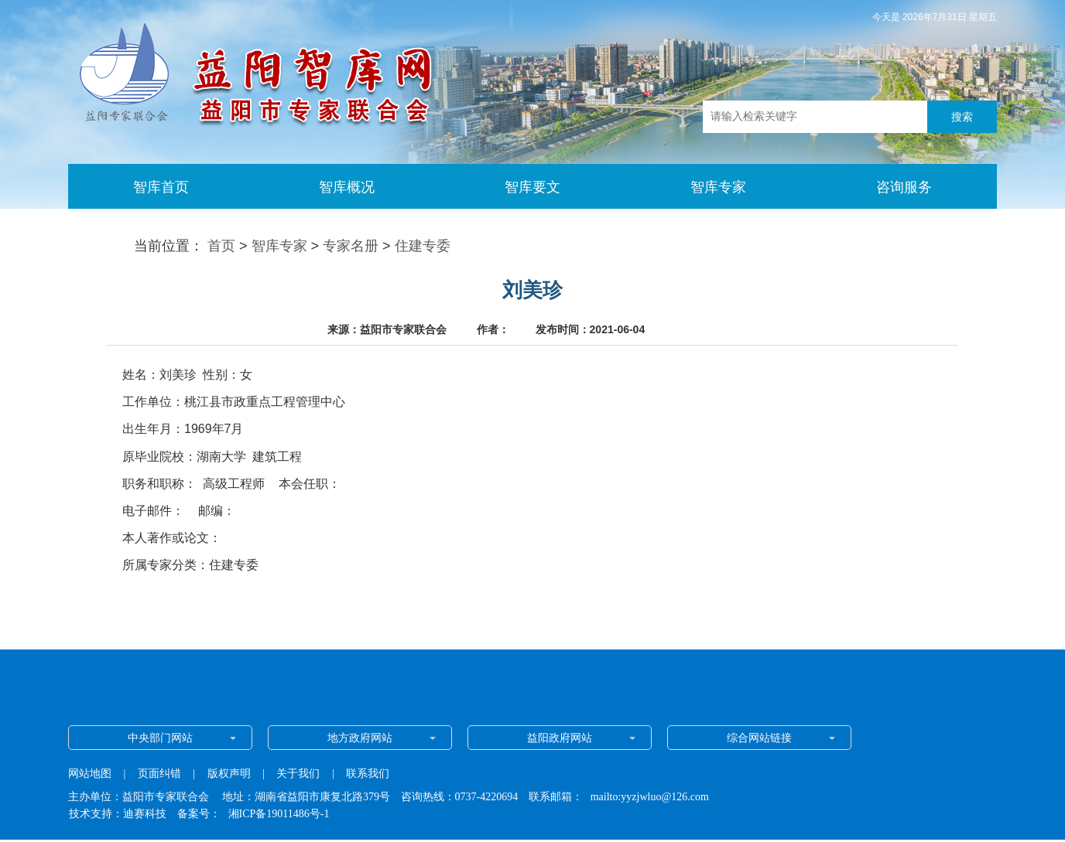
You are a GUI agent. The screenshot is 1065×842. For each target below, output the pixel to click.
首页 (221, 246)
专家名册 (350, 246)
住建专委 (422, 246)
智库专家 (279, 246)
